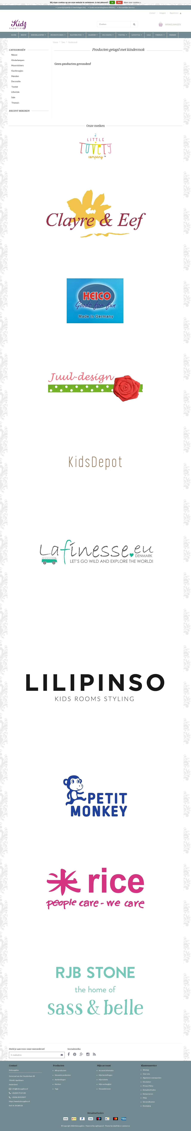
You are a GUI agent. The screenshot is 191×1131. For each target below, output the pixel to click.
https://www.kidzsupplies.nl (19, 1101)
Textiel (122, 35)
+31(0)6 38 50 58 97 (17, 1097)
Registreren (174, 13)
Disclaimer (147, 1082)
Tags (63, 42)
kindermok (72, 42)
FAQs (145, 1098)
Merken (172, 35)
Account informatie (106, 1070)
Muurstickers (58, 35)
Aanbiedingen (60, 1080)
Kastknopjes (77, 35)
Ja (112, 2)
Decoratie (108, 35)
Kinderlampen (38, 35)
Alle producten (60, 1070)
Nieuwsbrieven (105, 1089)
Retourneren (148, 1094)
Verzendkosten (149, 1102)
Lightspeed (99, 1126)
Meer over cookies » (132, 2)
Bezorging (147, 1106)
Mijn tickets (103, 1080)
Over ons (146, 1074)
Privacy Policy (148, 1086)
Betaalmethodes (149, 1090)
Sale (149, 35)
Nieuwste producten (63, 1075)
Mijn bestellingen (105, 1075)
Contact (152, 13)
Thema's (160, 35)
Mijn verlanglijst (105, 1084)
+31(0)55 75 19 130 (17, 1093)
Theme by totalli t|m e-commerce (117, 1126)
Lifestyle (137, 35)
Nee (119, 2)
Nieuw (23, 35)
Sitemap (146, 1070)
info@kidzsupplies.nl (18, 1089)
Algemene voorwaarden (152, 1078)
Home (13, 35)
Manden (93, 35)
